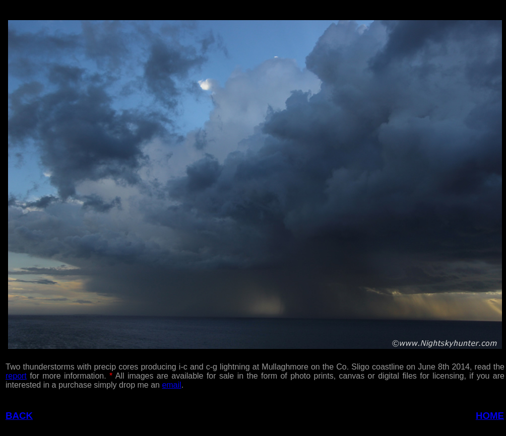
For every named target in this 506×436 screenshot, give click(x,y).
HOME (490, 415)
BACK (19, 415)
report (16, 376)
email (171, 385)
